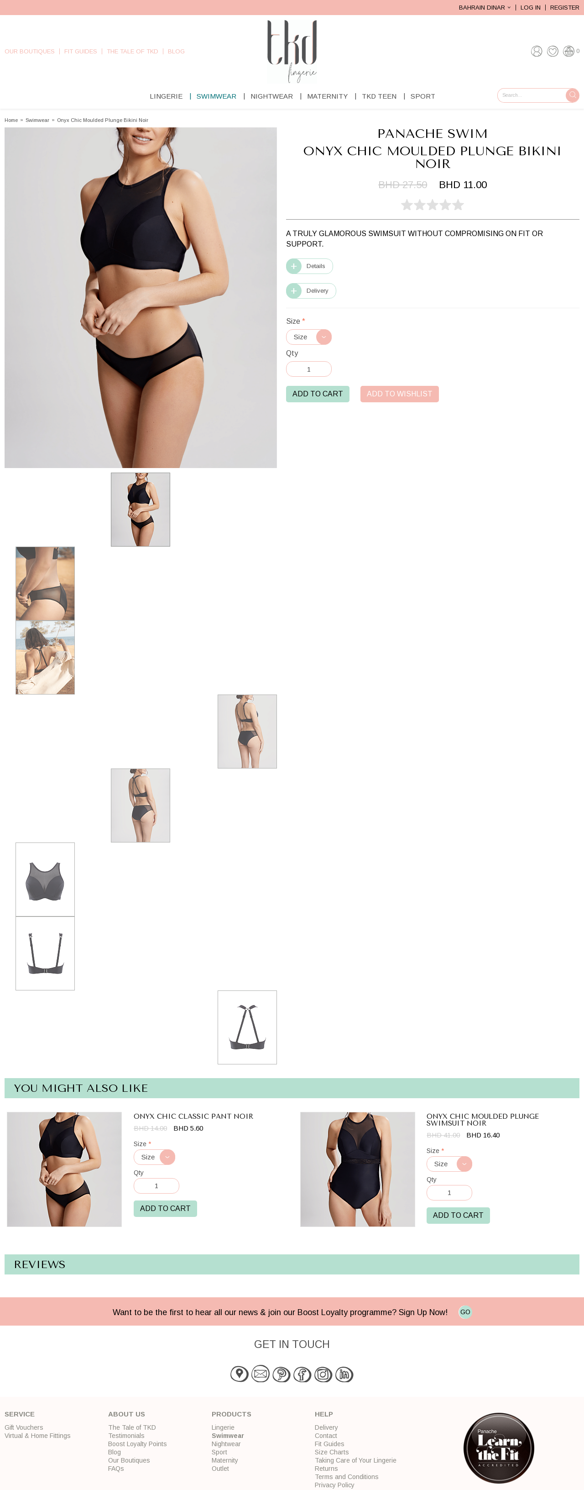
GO (465, 1312)
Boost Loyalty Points (137, 1444)
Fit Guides (80, 51)
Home (11, 120)
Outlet (220, 1468)
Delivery (317, 290)
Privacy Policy (335, 1485)
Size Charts (332, 1452)
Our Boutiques (30, 51)
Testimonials (126, 1435)
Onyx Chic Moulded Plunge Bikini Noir (102, 120)
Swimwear (216, 96)
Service (20, 1414)
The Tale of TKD (132, 51)
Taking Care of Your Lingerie (355, 1460)
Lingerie (166, 96)
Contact (326, 1435)
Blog (176, 51)
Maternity (327, 96)
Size (295, 321)
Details (316, 266)
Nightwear (271, 96)
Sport (423, 96)
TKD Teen (379, 96)
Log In (531, 7)
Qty (292, 353)
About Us (126, 1414)
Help (324, 1414)
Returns (326, 1468)
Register (564, 7)
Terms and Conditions (347, 1476)
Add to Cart (317, 394)
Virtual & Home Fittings (38, 1435)
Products (231, 1414)
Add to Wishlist (400, 394)
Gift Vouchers (24, 1427)
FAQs (116, 1468)
